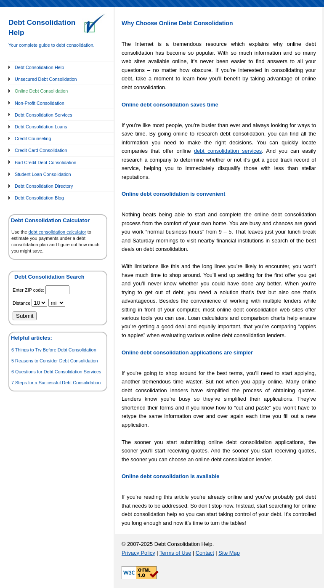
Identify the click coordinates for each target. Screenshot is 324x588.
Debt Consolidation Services (43, 114)
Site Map (229, 553)
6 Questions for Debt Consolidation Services (56, 371)
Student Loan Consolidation (43, 174)
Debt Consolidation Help (39, 67)
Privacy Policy (138, 553)
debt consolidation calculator (57, 231)
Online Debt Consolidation (41, 90)
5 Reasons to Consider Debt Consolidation (54, 360)
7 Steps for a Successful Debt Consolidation (56, 382)
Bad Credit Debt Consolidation (45, 162)
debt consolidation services (228, 151)
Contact (205, 553)
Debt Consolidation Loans (41, 126)
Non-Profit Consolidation (39, 103)
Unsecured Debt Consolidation (46, 79)
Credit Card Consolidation (41, 150)
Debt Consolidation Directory (44, 186)
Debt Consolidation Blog (39, 197)
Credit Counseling (33, 138)
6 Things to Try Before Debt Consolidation (53, 349)
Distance (22, 303)
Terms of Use (175, 553)
